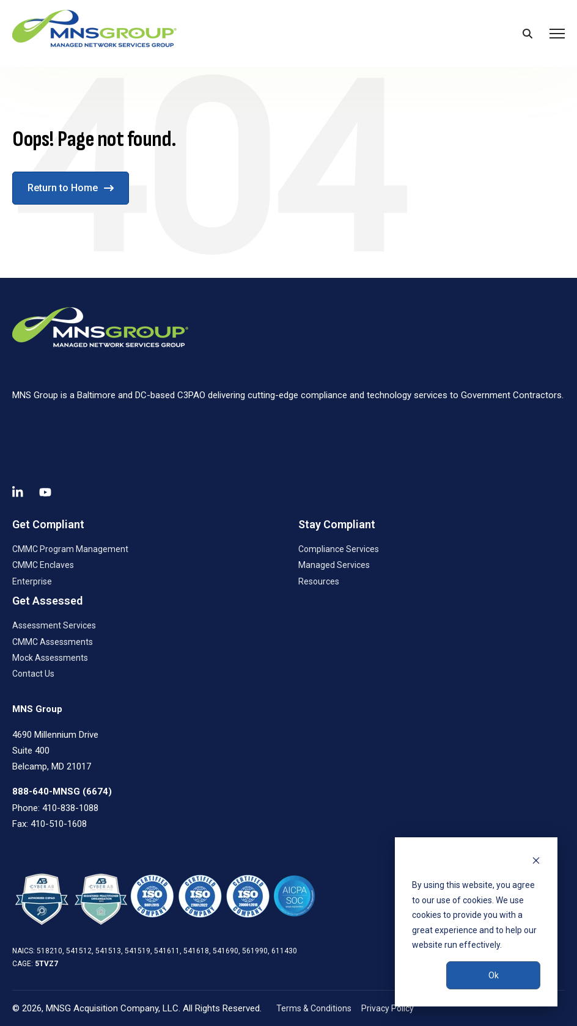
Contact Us (33, 674)
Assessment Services (54, 625)
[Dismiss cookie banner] (536, 862)
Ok (493, 975)
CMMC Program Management (70, 549)
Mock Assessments (50, 658)
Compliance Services (338, 549)
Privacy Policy (387, 1008)
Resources (318, 581)
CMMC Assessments (52, 642)
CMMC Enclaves (43, 565)
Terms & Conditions (313, 1008)
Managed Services (334, 565)
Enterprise (32, 581)
